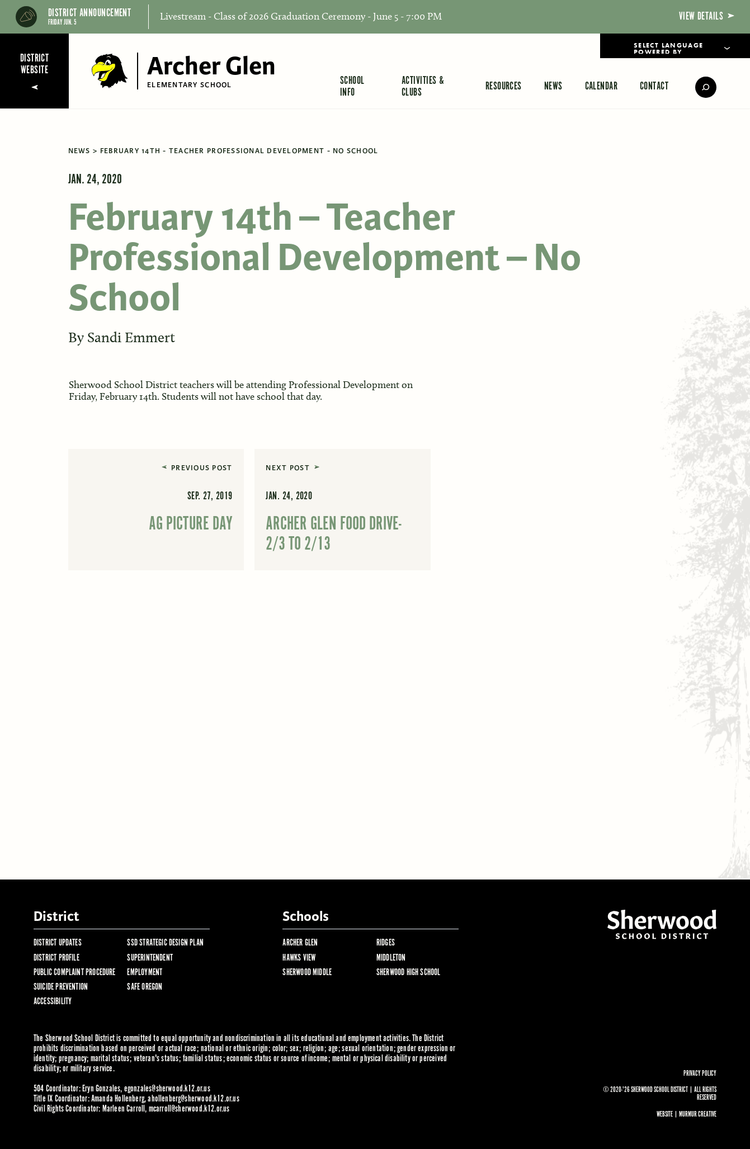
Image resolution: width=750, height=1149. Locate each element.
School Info (352, 86)
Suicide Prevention (61, 987)
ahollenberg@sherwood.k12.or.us (193, 1099)
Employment (144, 972)
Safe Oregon (144, 987)
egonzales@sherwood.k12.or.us (167, 1089)
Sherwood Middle (307, 972)
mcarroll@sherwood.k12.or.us (189, 1109)
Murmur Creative (697, 1114)
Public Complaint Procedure (75, 972)
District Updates (58, 943)
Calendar (601, 86)
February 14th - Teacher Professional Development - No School (239, 151)
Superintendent (150, 958)
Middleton (391, 958)
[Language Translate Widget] (675, 45)
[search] (698, 87)
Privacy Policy (699, 1074)
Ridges (385, 943)
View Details (707, 16)
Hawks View (298, 958)
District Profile (56, 958)
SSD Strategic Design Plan (165, 943)
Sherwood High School (408, 972)
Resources (503, 86)
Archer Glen (300, 943)
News (553, 86)
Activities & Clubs (423, 86)
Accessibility (53, 1002)
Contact (654, 86)
